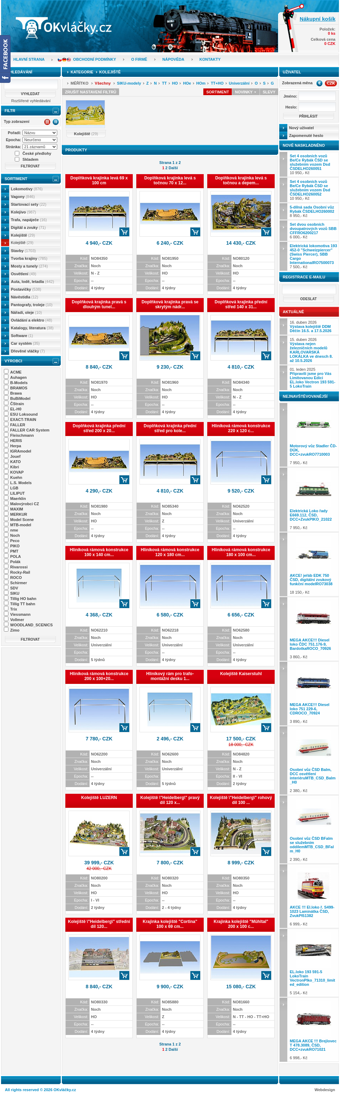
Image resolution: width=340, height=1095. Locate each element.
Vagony (23, 196)
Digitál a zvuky (28, 227)
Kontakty (210, 59)
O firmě (139, 59)
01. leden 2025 (312, 377)
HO (175, 83)
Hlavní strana (29, 59)
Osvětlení (23, 274)
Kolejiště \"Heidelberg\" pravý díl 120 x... (170, 800)
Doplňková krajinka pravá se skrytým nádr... (170, 304)
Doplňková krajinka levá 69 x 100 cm (99, 180)
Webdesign (325, 1090)
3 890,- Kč (313, 694)
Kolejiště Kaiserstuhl (241, 673)
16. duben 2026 (311, 326)
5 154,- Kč (313, 963)
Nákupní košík (317, 19)
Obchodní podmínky (94, 59)
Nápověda (173, 59)
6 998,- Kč (313, 1030)
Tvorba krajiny (29, 258)
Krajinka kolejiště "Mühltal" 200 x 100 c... (241, 924)
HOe (187, 83)
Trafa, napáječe (29, 220)
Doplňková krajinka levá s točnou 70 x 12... (170, 180)
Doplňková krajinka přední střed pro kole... (170, 428)
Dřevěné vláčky (28, 351)
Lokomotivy (26, 189)
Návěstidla (24, 297)
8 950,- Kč (312, 211)
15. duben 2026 (311, 350)
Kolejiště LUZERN (99, 797)
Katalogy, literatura (32, 328)
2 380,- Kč (313, 760)
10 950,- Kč (310, 164)
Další (173, 168)
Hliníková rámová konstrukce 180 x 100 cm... (241, 552)
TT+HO (217, 83)
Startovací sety (28, 204)
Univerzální (239, 83)
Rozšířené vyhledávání (31, 101)
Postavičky (26, 289)
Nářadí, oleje (26, 312)
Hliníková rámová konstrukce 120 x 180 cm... (170, 552)
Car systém (25, 343)
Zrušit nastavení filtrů (90, 92)
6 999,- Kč (313, 896)
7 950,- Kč (313, 435)
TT (164, 83)
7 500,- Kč (313, 256)
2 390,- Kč (313, 829)
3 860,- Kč (313, 629)
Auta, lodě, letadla (32, 281)
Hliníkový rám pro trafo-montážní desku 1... (170, 676)
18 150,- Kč (313, 564)
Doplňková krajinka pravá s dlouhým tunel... (99, 304)
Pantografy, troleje (31, 305)
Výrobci (13, 361)
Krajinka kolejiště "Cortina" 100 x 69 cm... (170, 924)
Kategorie (82, 72)
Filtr (10, 110)
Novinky (246, 92)
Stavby (23, 251)
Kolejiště (23, 235)
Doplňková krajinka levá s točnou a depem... (241, 180)
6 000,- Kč (313, 230)
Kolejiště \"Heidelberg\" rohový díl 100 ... (241, 800)
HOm (200, 83)
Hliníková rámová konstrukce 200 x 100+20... (99, 676)
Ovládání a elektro (31, 320)
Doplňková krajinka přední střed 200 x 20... (99, 428)
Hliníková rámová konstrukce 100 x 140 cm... (99, 552)
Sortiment (16, 179)
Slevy (269, 92)
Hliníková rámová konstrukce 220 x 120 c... (241, 428)
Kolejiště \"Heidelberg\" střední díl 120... (99, 924)
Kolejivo (23, 212)
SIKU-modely (129, 83)
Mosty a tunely (29, 266)
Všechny (103, 83)
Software (22, 336)
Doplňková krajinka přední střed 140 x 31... (241, 304)
